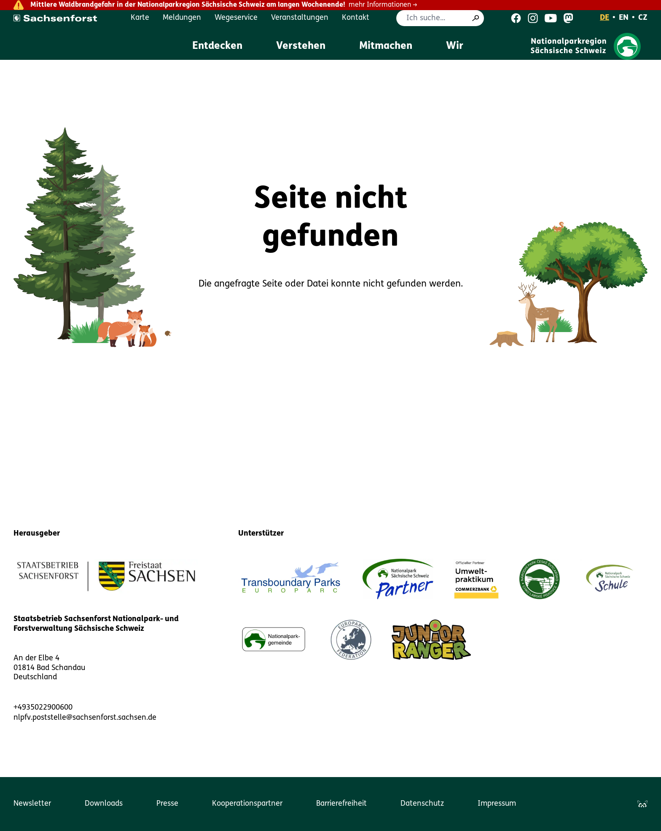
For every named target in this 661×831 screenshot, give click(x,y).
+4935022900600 (43, 708)
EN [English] (624, 18)
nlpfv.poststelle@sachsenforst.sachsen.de (84, 718)
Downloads (104, 804)
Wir (454, 46)
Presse (167, 804)
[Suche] (475, 18)
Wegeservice (236, 18)
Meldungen (182, 18)
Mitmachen (385, 46)
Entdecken (217, 46)
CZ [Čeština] (643, 18)
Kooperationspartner (247, 804)
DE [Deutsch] (604, 18)
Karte (140, 18)
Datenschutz (422, 804)
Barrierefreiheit (341, 804)
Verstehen (300, 46)
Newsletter (32, 804)
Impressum (497, 804)
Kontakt (355, 18)
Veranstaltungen (299, 18)
